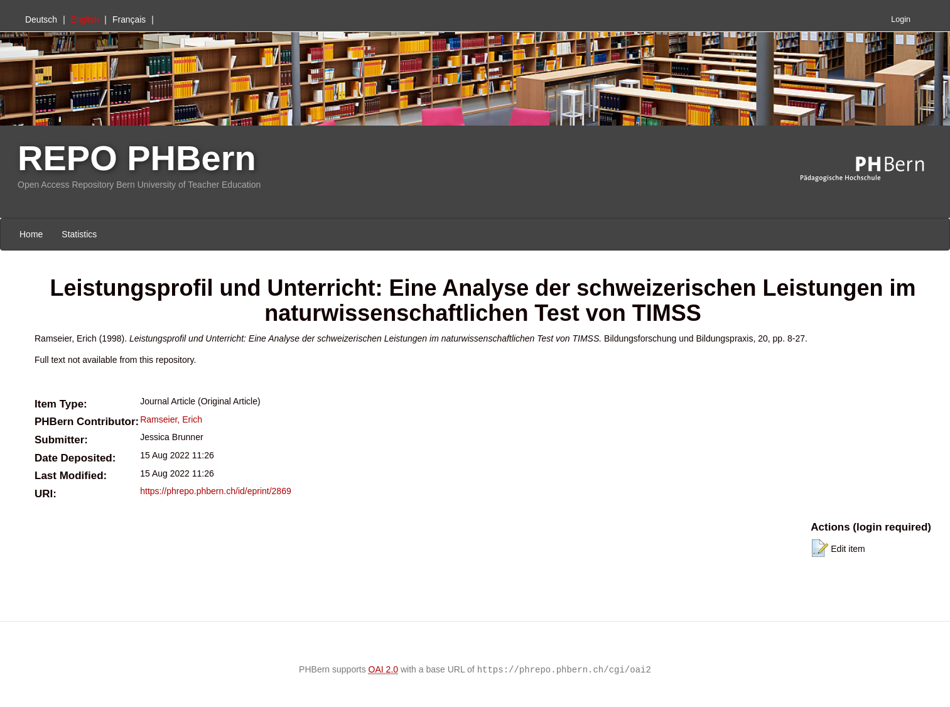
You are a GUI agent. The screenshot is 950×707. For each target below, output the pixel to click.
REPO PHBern (137, 158)
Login (900, 19)
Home (31, 234)
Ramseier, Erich (171, 419)
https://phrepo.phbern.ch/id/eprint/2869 (215, 491)
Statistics (79, 234)
